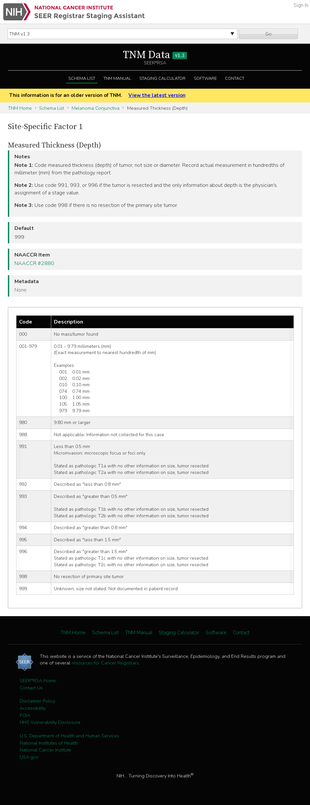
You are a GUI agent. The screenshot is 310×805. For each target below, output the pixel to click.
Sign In (301, 5)
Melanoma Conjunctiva (96, 108)
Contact (234, 78)
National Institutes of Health (49, 743)
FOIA (25, 715)
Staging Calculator (162, 78)
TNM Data (155, 55)
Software (205, 78)
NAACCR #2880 (34, 263)
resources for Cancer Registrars (105, 663)
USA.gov (29, 757)
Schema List (81, 78)
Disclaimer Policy (37, 701)
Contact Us (31, 687)
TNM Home (20, 108)
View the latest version (157, 95)
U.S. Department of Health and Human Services (69, 735)
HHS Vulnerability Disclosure (50, 722)
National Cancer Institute (45, 750)
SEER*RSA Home (38, 680)
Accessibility (33, 708)
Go (268, 34)
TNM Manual (117, 78)
